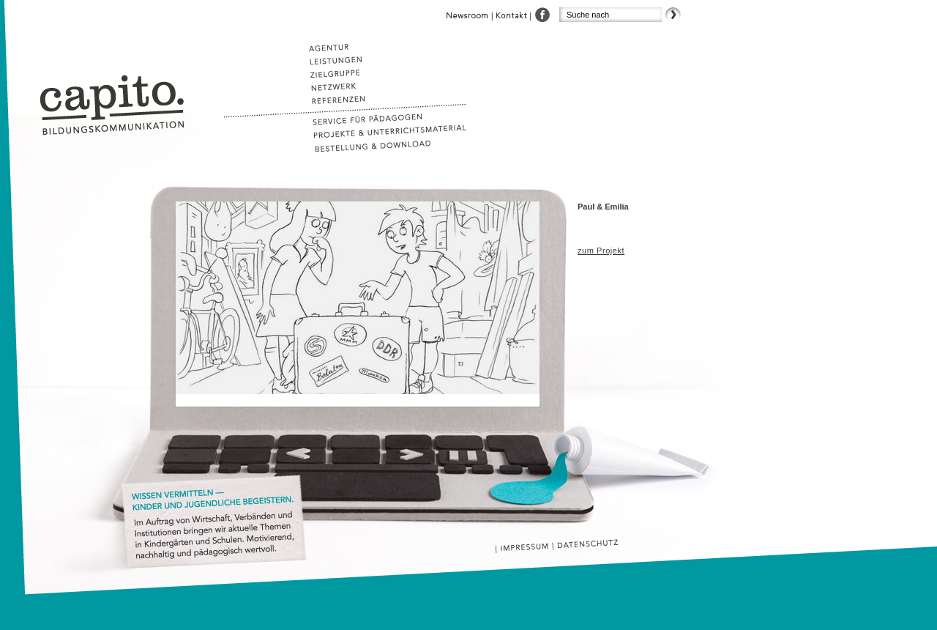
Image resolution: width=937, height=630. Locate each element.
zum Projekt (601, 250)
